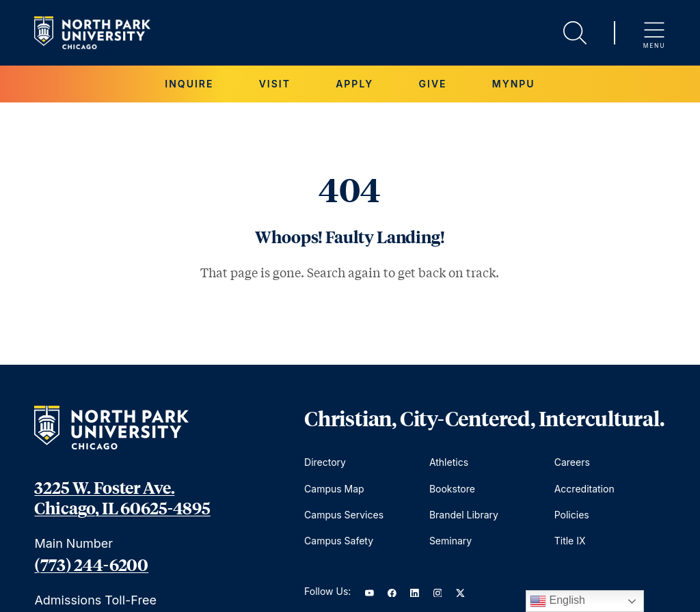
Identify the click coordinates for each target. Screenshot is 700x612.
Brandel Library (463, 514)
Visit (275, 83)
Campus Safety (338, 540)
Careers (572, 462)
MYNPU (513, 83)
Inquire (189, 83)
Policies (571, 514)
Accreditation (584, 489)
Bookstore (452, 489)
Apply (354, 83)
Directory (325, 462)
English (557, 601)
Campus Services (343, 514)
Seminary (450, 540)
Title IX (570, 540)
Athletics (448, 462)
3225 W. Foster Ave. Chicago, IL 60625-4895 (122, 497)
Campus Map (334, 489)
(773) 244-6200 (91, 564)
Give (433, 83)
